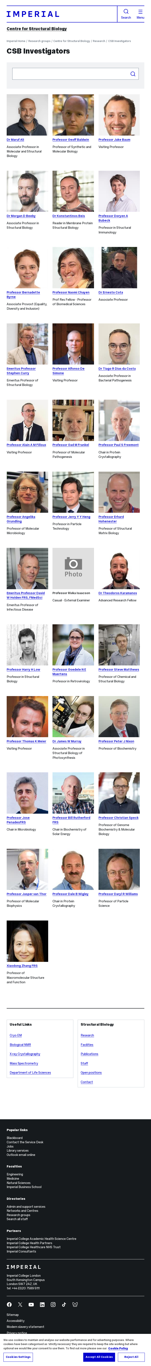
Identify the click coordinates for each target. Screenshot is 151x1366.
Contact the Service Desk (25, 1142)
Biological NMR (20, 1045)
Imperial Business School (24, 1187)
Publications (89, 1054)
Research (99, 41)
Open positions (91, 1073)
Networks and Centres (22, 1211)
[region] (75, 1350)
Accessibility (16, 1321)
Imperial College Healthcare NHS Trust (34, 1247)
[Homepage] (62, 14)
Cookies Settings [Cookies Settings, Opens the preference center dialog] (18, 1357)
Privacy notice (17, 1333)
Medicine (13, 1179)
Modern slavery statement (25, 1327)
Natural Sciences (19, 1183)
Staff (84, 1063)
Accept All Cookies (99, 1357)
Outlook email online (21, 1155)
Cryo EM (16, 1035)
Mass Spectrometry (24, 1063)
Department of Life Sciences (30, 1073)
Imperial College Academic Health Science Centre (41, 1239)
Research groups (39, 41)
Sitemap (13, 1315)
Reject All (131, 1357)
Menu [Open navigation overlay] (140, 14)
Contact (87, 1082)
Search (126, 14)
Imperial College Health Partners (29, 1243)
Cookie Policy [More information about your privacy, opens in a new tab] (118, 1348)
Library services (18, 1150)
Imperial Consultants (21, 1251)
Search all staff (17, 1219)
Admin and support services (26, 1207)
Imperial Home (16, 41)
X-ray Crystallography (25, 1054)
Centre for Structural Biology (37, 28)
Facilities (87, 1045)
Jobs (10, 1146)
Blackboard (15, 1138)
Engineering (15, 1174)
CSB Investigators (119, 41)
